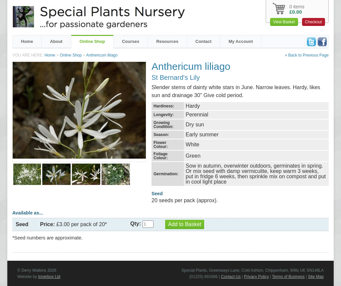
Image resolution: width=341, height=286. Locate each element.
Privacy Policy (256, 276)
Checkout (313, 22)
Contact (203, 41)
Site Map (316, 276)
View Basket (284, 22)
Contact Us (230, 276)
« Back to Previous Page (307, 55)
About (56, 41)
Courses (130, 41)
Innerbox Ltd (49, 276)
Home (27, 41)
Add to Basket (184, 224)
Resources (167, 41)
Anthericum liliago (102, 55)
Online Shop (92, 41)
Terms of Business (288, 276)
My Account (240, 41)
